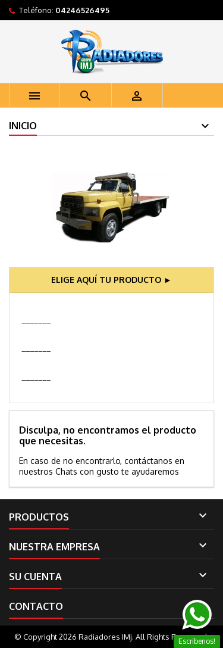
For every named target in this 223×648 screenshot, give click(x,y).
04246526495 (82, 10)
